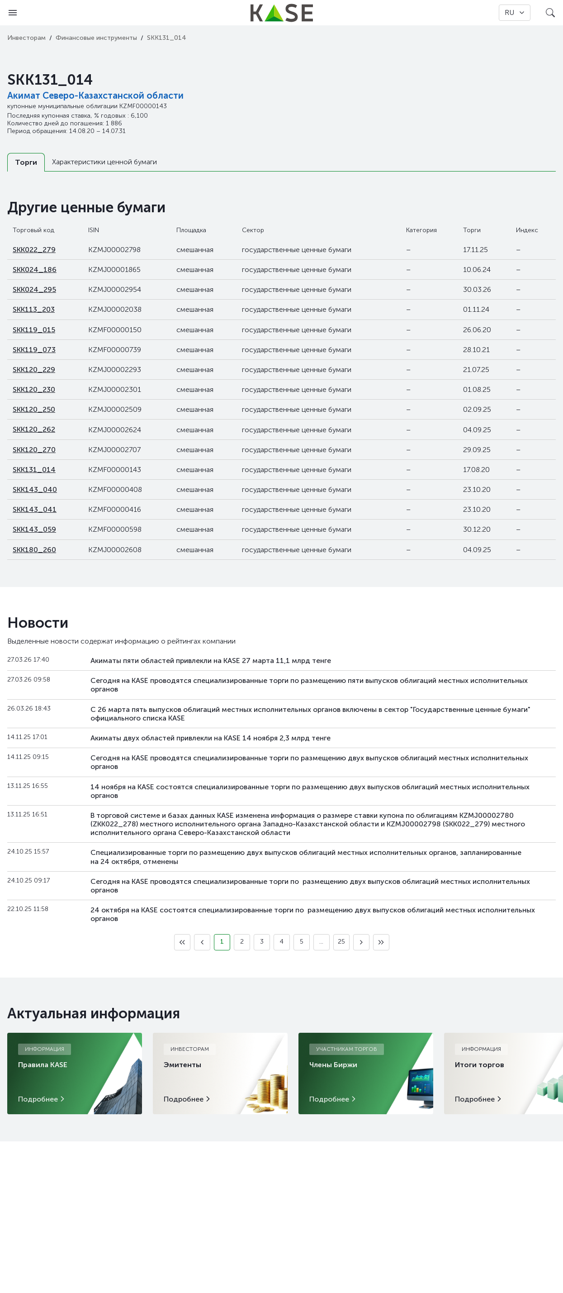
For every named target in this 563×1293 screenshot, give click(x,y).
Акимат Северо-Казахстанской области (95, 95)
